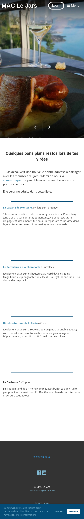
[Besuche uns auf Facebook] (39, 472)
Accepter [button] (73, 511)
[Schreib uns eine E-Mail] (44, 472)
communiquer (13, 180)
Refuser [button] (59, 511)
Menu (73, 5)
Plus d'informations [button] (26, 514)
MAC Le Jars (19, 5)
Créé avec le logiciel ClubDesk (42, 490)
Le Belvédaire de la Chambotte (21, 267)
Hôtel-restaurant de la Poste (20, 323)
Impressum (42, 503)
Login (56, 5)
